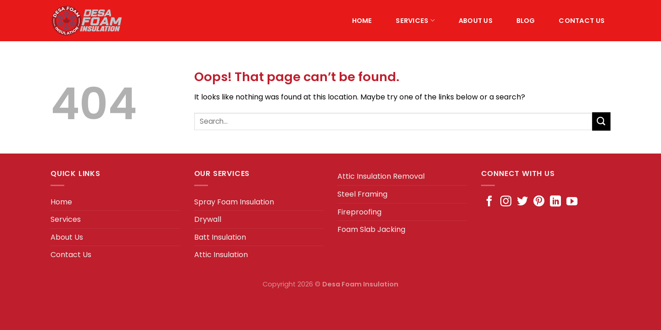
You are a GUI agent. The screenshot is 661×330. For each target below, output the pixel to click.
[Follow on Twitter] (522, 202)
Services (415, 20)
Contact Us (582, 20)
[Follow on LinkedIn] (555, 202)
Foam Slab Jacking (371, 229)
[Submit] (601, 121)
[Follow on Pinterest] (538, 202)
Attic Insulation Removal (381, 176)
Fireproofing (359, 212)
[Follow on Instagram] (505, 202)
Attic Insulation (221, 254)
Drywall (207, 219)
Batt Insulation (220, 237)
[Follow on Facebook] (489, 202)
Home (362, 20)
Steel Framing (362, 194)
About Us (476, 20)
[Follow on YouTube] (571, 202)
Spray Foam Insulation (234, 202)
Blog (525, 20)
